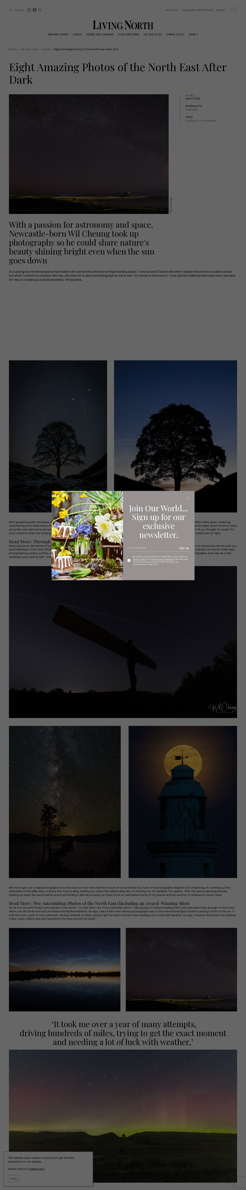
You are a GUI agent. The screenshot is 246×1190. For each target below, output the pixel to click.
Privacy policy (139, 559)
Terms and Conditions (163, 559)
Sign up (184, 548)
